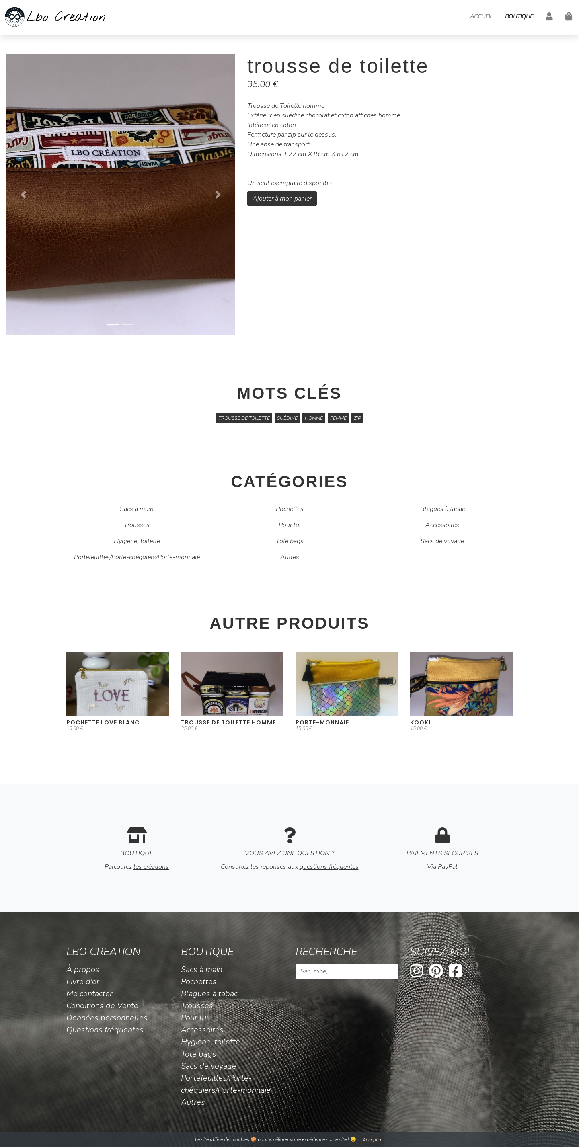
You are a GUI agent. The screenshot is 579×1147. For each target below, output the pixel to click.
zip (357, 418)
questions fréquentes (329, 866)
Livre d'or (82, 981)
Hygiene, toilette (137, 541)
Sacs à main (137, 509)
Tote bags (290, 541)
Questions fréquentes (105, 1029)
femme (338, 418)
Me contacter (89, 993)
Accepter (372, 1140)
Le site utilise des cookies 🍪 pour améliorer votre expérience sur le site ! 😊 (289, 1139)
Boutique (519, 17)
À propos (82, 969)
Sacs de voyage (442, 541)
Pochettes (290, 509)
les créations (151, 866)
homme (314, 418)
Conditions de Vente (102, 1005)
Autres (289, 557)
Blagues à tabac (442, 509)
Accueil (481, 17)
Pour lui (290, 525)
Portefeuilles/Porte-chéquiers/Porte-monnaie (137, 557)
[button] (23, 194)
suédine (287, 418)
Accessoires (442, 525)
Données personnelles (107, 1017)
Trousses (137, 525)
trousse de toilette (244, 418)
